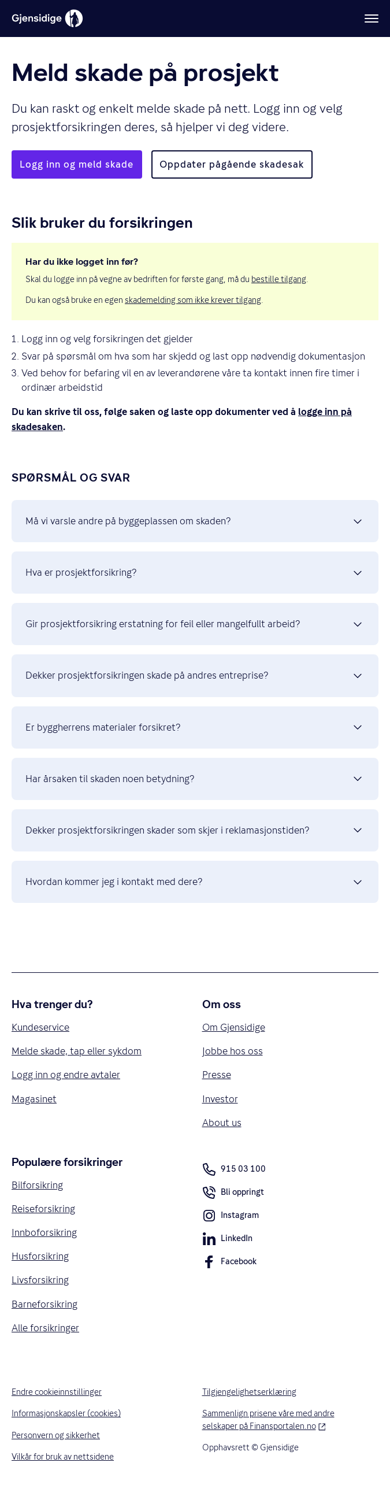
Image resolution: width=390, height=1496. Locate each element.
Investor (220, 1099)
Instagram (230, 1217)
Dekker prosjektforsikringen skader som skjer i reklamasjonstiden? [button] (195, 830)
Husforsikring (40, 1256)
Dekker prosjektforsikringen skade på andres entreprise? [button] (195, 676)
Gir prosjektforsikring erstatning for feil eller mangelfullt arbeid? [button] (195, 624)
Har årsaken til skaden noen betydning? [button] (195, 779)
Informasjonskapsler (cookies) (66, 1413)
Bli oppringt (233, 1194)
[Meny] (371, 18)
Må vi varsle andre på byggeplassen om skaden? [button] (195, 521)
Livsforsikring (40, 1280)
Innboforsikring (44, 1232)
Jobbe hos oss (232, 1051)
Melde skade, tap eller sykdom (77, 1051)
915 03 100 (234, 1169)
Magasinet (34, 1099)
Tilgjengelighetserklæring (249, 1392)
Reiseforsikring (43, 1208)
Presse (216, 1074)
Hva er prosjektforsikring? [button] (195, 573)
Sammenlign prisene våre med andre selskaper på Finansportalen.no (283, 1420)
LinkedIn (227, 1240)
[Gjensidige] (47, 18)
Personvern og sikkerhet (56, 1435)
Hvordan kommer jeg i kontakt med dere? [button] (195, 882)
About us (222, 1122)
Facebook (229, 1263)
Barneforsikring (44, 1304)
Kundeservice (40, 1027)
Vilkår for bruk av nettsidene (63, 1456)
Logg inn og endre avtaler (66, 1074)
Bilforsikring (37, 1185)
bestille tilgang (278, 279)
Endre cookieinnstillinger (57, 1392)
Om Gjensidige (233, 1027)
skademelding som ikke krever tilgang (193, 300)
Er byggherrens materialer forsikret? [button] (195, 727)
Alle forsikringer (45, 1328)
